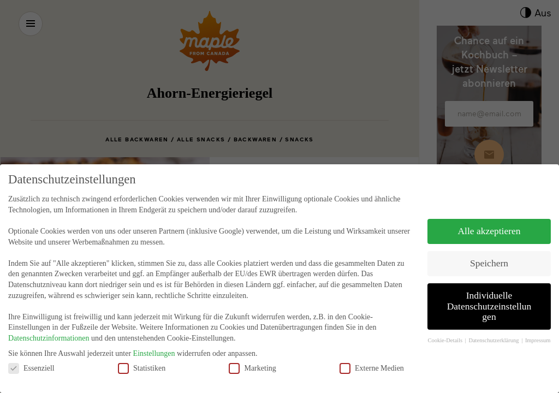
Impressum (538, 325)
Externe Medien (372, 352)
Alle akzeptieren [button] (488, 215)
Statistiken (141, 352)
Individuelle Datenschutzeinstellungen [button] (489, 291)
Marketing (252, 352)
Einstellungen (154, 338)
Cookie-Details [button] (445, 325)
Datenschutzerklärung (494, 325)
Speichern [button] (489, 247)
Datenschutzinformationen (49, 323)
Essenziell (31, 352)
